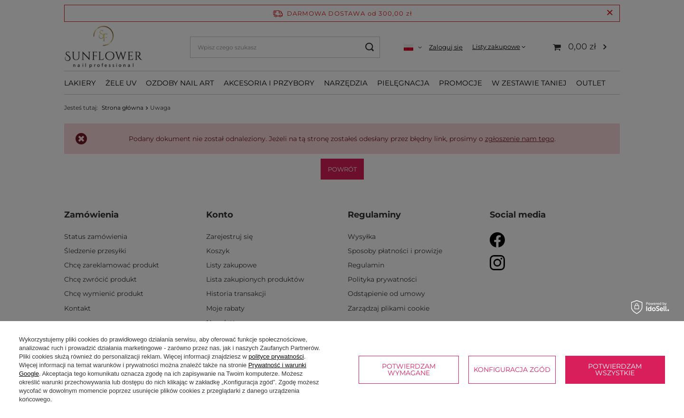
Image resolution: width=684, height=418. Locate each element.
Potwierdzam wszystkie (615, 369)
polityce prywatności (276, 356)
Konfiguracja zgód (512, 369)
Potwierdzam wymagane (409, 369)
